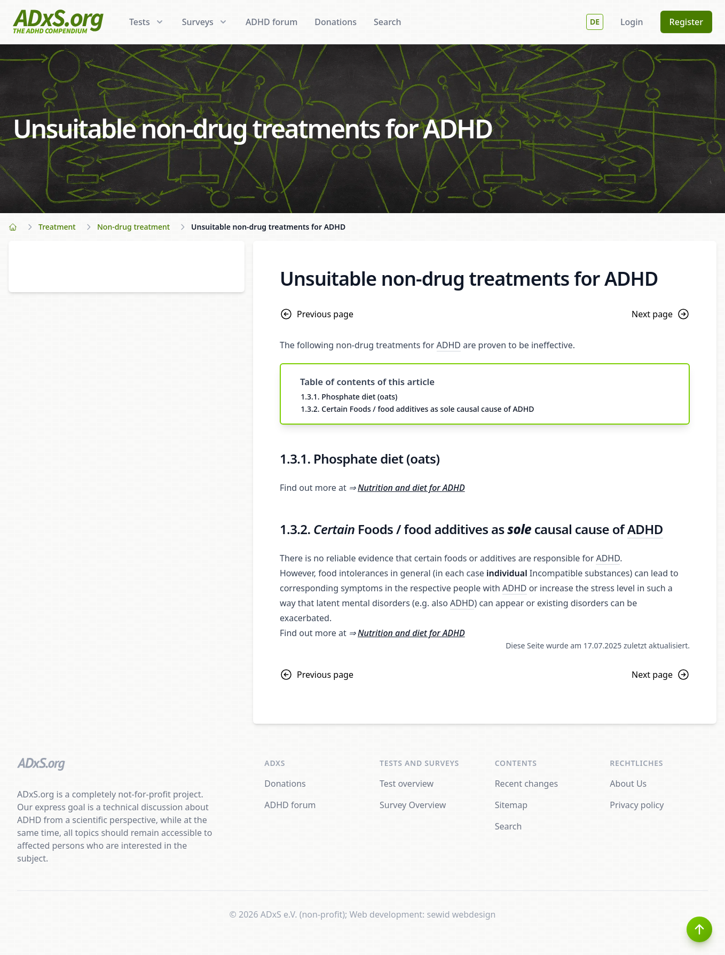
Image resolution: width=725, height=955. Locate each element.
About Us (628, 783)
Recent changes (526, 783)
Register (686, 22)
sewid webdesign (461, 914)
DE (595, 22)
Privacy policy (637, 805)
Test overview (407, 783)
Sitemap (511, 805)
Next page (661, 314)
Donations (335, 22)
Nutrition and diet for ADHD (411, 488)
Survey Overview (413, 805)
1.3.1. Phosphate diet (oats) (349, 397)
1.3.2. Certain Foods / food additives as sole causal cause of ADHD (417, 409)
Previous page (316, 314)
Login (631, 22)
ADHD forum (271, 22)
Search (387, 22)
